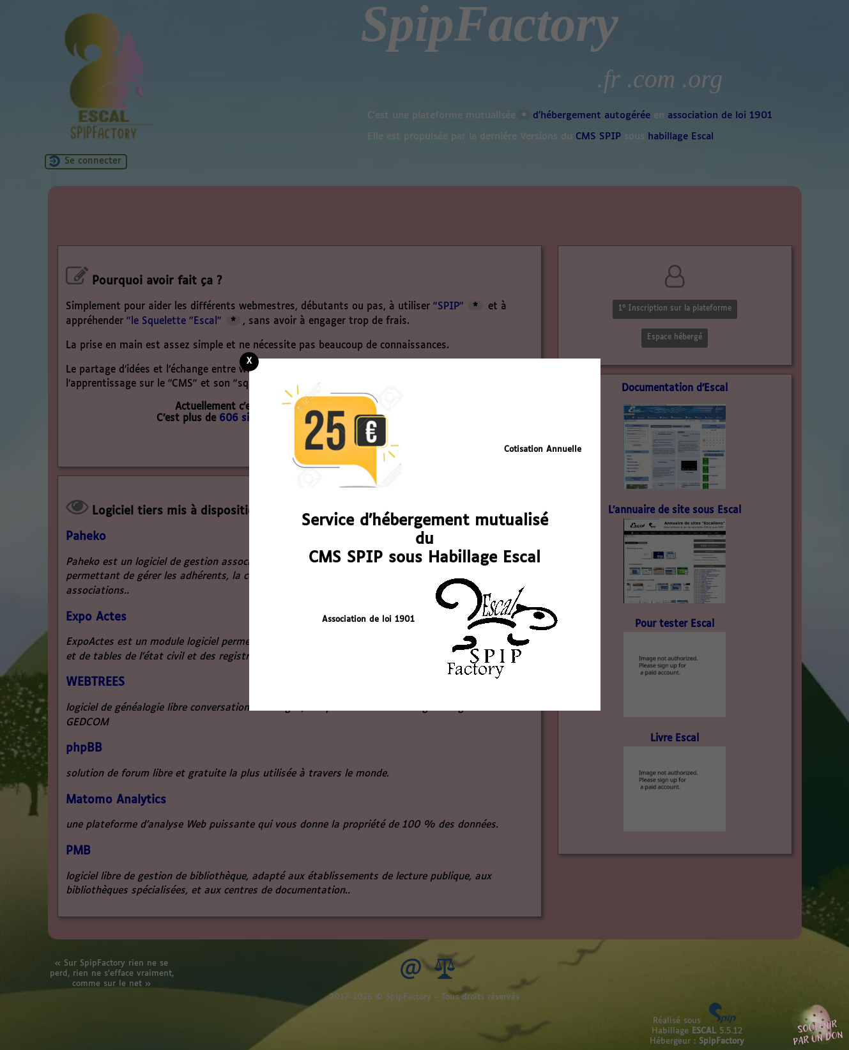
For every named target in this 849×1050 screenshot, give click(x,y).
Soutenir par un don (817, 1018)
